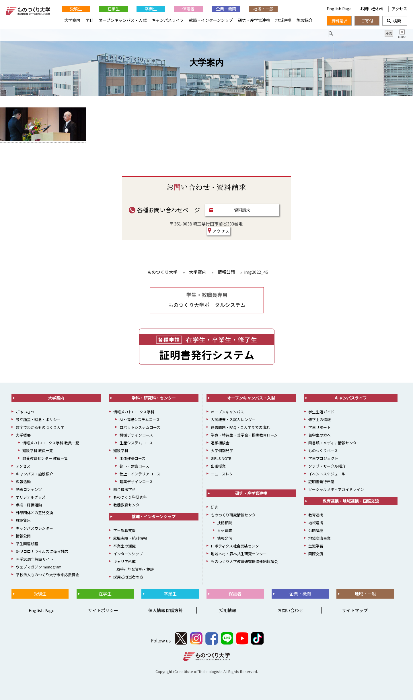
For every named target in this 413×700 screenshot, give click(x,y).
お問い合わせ (372, 8)
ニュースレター (224, 474)
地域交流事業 (319, 538)
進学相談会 (220, 443)
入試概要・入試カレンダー (233, 419)
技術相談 (224, 522)
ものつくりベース (323, 450)
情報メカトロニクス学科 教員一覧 (50, 443)
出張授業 (218, 466)
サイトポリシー (103, 610)
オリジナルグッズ (31, 497)
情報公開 (23, 536)
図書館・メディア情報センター (334, 443)
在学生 (114, 8)
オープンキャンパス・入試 (123, 20)
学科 (89, 20)
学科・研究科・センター (154, 398)
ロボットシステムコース (140, 427)
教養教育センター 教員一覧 (45, 458)
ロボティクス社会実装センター (237, 546)
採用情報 (227, 610)
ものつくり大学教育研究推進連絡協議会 (244, 561)
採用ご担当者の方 (128, 577)
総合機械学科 (124, 489)
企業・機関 (226, 8)
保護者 (188, 8)
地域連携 (283, 20)
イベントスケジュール (326, 474)
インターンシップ (128, 553)
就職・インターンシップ (211, 20)
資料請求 (242, 210)
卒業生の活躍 (124, 546)
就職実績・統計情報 (130, 538)
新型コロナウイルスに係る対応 (42, 551)
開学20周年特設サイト (34, 559)
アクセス (218, 231)
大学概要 (23, 435)
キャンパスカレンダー (34, 528)
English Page (301, 8)
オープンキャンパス (227, 411)
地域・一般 (263, 8)
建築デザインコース (136, 481)
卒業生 (151, 8)
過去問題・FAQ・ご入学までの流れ (240, 427)
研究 (214, 507)
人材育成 (224, 530)
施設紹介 (305, 20)
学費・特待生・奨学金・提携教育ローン (244, 435)
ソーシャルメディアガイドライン (336, 489)
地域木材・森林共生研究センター (239, 553)
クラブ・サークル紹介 (327, 466)
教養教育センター (128, 505)
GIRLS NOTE (221, 458)
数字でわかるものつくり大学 (40, 427)
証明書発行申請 (321, 481)
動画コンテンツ (29, 489)
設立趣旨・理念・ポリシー (38, 419)
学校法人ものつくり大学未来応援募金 (47, 574)
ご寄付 (367, 21)
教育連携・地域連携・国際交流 (351, 501)
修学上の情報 (319, 419)
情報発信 (224, 538)
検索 (395, 21)
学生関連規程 (27, 543)
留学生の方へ (319, 435)
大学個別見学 (222, 450)
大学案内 (206, 62)
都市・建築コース (134, 466)
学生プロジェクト (323, 458)
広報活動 (23, 481)
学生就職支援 (124, 530)
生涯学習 (315, 546)
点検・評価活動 (29, 505)
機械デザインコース (136, 435)
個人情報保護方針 (165, 610)
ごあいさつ (25, 411)
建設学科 (120, 450)
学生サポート (319, 427)
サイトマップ (355, 610)
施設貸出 (23, 520)
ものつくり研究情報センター (235, 515)
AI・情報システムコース (140, 419)
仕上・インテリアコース (140, 474)
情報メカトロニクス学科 (133, 411)
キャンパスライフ (168, 20)
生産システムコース (136, 443)
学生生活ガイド (321, 411)
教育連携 (315, 515)
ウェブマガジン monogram (38, 567)
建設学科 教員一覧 (37, 450)
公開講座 (315, 530)
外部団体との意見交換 (34, 512)
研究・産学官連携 (254, 20)
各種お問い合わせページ (164, 210)
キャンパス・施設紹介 (34, 474)
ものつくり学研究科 (130, 497)
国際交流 (315, 553)
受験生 (76, 8)
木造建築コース (132, 458)
